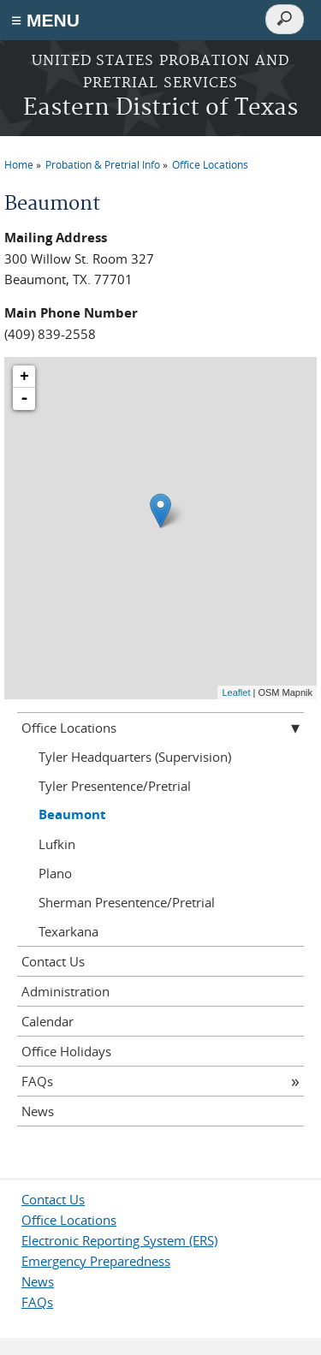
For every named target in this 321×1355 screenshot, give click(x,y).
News (37, 1111)
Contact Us (53, 961)
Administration (65, 991)
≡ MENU (45, 20)
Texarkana (68, 931)
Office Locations (210, 164)
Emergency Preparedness (95, 1260)
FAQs (37, 1081)
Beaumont (72, 814)
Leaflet (236, 692)
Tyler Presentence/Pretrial (115, 785)
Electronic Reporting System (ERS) (119, 1240)
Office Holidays (66, 1051)
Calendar (47, 1021)
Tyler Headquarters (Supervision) (135, 756)
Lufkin (57, 844)
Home (18, 164)
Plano (55, 873)
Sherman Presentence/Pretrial (127, 902)
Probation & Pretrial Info (102, 164)
